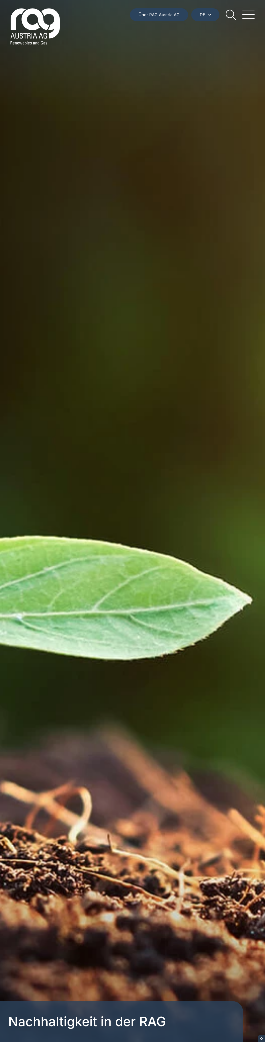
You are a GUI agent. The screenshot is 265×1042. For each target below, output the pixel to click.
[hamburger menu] (248, 14)
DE (205, 14)
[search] (231, 14)
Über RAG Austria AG (159, 14)
